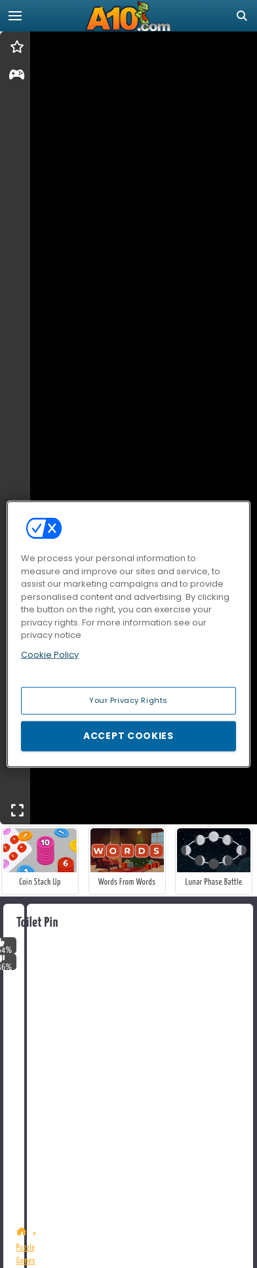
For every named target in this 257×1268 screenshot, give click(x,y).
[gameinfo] (16, 77)
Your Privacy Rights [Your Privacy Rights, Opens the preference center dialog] (128, 700)
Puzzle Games (25, 1254)
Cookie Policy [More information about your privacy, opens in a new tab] (50, 654)
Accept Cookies (128, 735)
